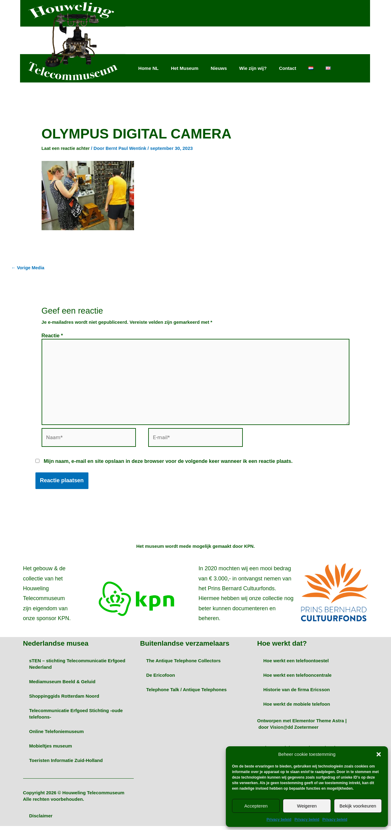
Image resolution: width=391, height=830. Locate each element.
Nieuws (219, 68)
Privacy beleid (279, 819)
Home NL (148, 68)
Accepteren (256, 805)
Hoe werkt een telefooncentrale (297, 679)
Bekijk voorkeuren (358, 805)
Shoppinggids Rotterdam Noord (64, 700)
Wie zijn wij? (253, 68)
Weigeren (307, 805)
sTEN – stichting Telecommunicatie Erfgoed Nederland (77, 668)
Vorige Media (28, 268)
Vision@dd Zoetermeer (295, 731)
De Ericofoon (160, 679)
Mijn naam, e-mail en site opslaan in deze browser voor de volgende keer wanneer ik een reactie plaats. (168, 465)
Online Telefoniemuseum (56, 735)
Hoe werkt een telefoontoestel (296, 664)
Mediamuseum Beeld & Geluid (62, 685)
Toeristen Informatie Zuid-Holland (66, 764)
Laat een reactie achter (67, 148)
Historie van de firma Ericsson (296, 693)
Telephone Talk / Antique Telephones (186, 693)
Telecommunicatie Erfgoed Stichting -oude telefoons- (76, 718)
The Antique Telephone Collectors (183, 664)
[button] (379, 754)
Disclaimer (41, 819)
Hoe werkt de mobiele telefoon (296, 708)
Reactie (52, 336)
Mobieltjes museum (50, 749)
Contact (287, 68)
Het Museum (184, 68)
